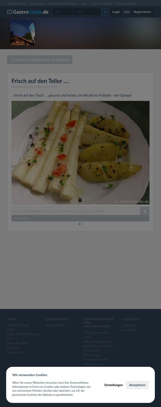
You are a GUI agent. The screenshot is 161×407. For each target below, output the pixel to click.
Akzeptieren (137, 385)
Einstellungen (113, 385)
